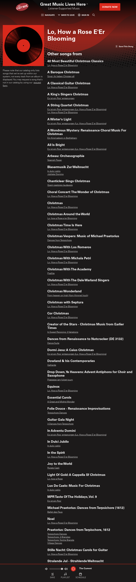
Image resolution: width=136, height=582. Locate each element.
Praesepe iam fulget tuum (60, 380)
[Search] (93, 15)
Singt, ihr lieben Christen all (60, 76)
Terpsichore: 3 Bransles (58, 537)
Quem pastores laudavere (60, 185)
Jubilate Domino (55, 174)
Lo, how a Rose (55, 479)
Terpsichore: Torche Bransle (60, 540)
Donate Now (110, 6)
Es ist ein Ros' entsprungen (60, 98)
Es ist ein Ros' (54, 501)
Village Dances (54, 543)
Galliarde (51, 365)
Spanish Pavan (54, 160)
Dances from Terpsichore (59, 240)
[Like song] (124, 46)
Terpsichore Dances (57, 413)
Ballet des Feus (55, 512)
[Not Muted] (46, 569)
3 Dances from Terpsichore (60, 424)
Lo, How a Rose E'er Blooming (62, 65)
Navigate (48, 15)
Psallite (51, 273)
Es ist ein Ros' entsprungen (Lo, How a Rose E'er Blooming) (76, 109)
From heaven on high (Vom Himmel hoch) (67, 296)
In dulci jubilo (53, 171)
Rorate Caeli (53, 468)
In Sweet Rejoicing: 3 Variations (62, 332)
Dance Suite (53, 343)
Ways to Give (66, 15)
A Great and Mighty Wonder (61, 402)
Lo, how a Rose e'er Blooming (62, 218)
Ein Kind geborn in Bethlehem (62, 138)
